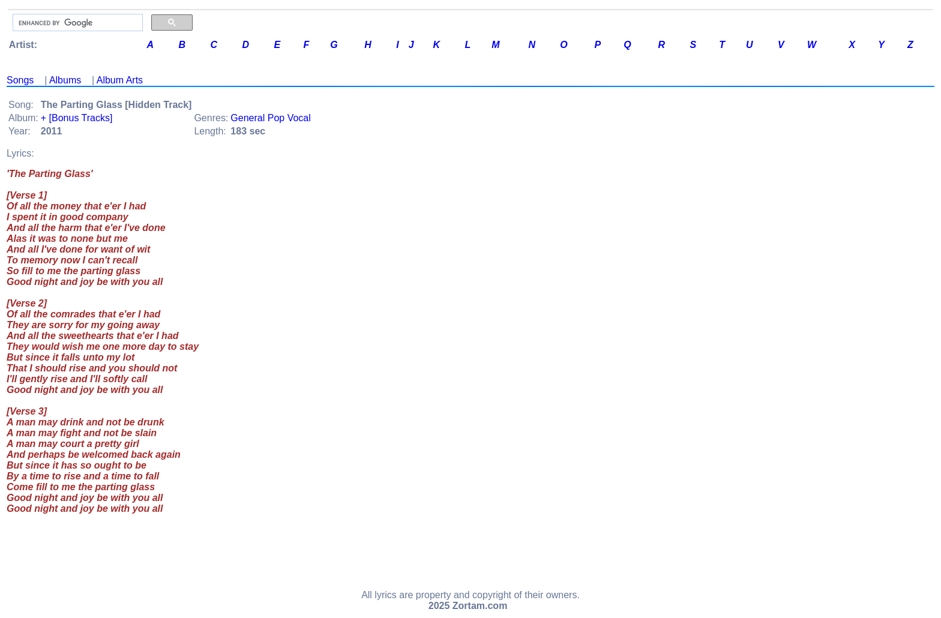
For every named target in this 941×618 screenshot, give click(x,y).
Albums (65, 80)
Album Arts (120, 80)
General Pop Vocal (270, 118)
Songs (20, 80)
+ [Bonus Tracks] (77, 118)
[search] (76, 22)
